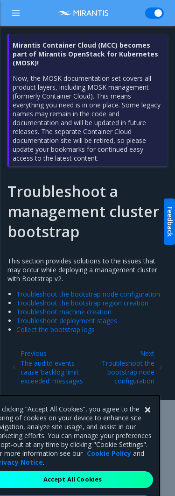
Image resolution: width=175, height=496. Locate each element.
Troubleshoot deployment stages (66, 320)
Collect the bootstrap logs (55, 329)
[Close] (147, 420)
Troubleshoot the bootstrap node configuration (88, 294)
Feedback (170, 221)
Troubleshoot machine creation (64, 311)
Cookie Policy (109, 463)
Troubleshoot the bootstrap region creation (82, 302)
